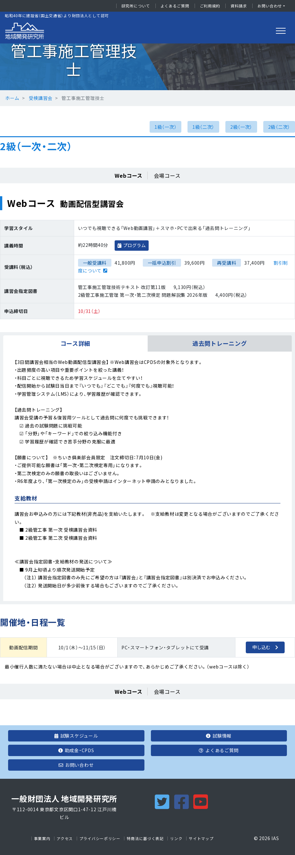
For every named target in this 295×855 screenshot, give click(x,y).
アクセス (65, 838)
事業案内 (42, 838)
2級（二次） (279, 127)
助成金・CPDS (76, 750)
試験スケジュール (76, 735)
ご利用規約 (210, 6)
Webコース (128, 175)
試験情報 (219, 735)
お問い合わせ (269, 6)
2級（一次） (241, 127)
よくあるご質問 (175, 6)
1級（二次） (203, 127)
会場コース (167, 175)
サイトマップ (201, 838)
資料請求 (239, 6)
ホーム (12, 98)
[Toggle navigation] (281, 30)
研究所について (135, 6)
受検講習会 (41, 98)
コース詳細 (76, 343)
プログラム (134, 245)
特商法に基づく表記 (145, 838)
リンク (176, 838)
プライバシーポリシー (99, 838)
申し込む (261, 647)
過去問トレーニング (219, 343)
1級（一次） (165, 127)
